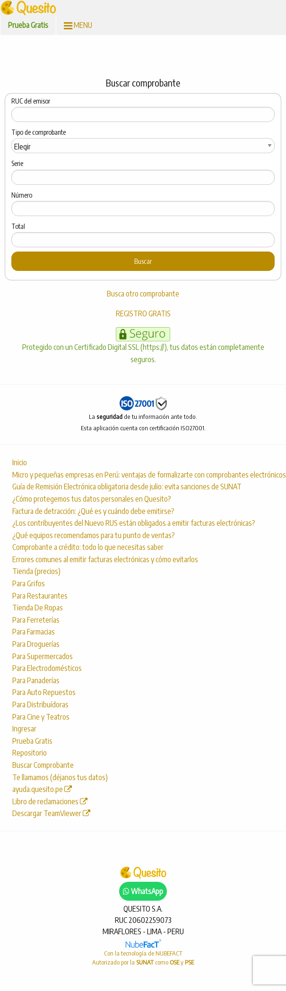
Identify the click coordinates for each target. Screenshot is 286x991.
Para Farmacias (33, 631)
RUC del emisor (30, 101)
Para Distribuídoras (40, 704)
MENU (78, 25)
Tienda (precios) (36, 571)
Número (21, 195)
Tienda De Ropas (37, 607)
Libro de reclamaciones (49, 801)
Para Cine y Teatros (40, 717)
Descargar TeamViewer (51, 813)
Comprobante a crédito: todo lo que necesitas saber (88, 547)
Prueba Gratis (28, 25)
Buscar (143, 261)
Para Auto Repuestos (44, 692)
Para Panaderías (36, 680)
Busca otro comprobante (143, 293)
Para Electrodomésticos (47, 668)
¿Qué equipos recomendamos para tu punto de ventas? (93, 535)
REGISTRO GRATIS (143, 313)
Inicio (19, 462)
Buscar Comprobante (43, 765)
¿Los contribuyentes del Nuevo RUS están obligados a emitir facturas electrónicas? (133, 523)
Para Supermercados (42, 656)
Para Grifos (28, 583)
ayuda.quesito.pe (42, 789)
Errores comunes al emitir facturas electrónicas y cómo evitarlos (105, 559)
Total (18, 226)
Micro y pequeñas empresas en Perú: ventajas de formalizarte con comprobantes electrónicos (146, 474)
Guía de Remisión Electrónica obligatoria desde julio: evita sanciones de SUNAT (127, 486)
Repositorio (29, 752)
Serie (17, 163)
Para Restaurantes (40, 595)
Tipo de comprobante (38, 132)
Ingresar (24, 728)
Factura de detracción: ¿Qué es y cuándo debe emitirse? (93, 511)
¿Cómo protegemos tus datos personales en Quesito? (91, 499)
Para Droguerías (36, 644)
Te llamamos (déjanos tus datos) (60, 777)
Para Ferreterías (36, 620)
